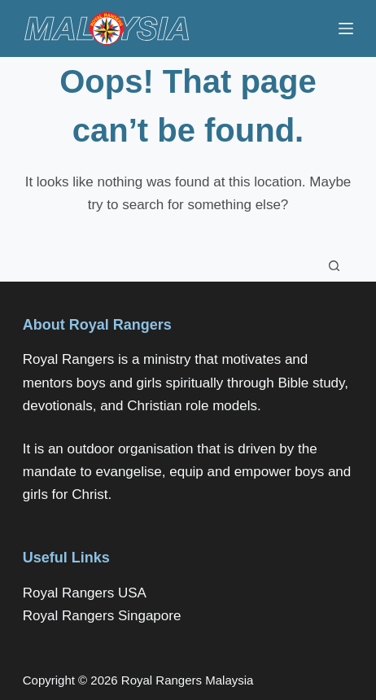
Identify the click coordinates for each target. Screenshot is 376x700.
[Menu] (346, 28)
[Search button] (334, 265)
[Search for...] (171, 265)
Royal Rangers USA (84, 593)
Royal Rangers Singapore (102, 615)
